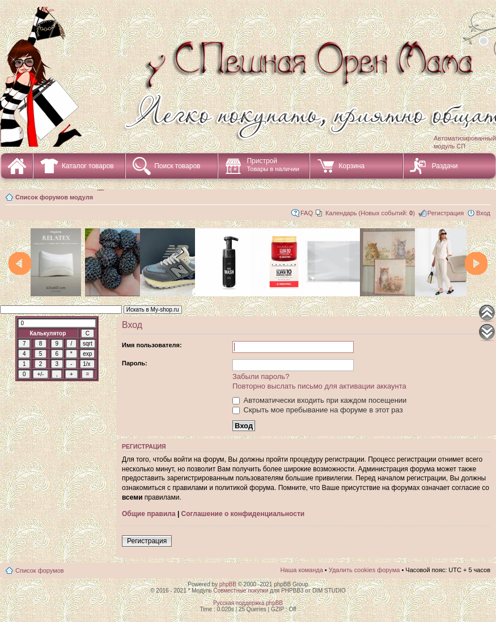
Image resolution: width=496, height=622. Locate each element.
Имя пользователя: (152, 345)
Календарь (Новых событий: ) (370, 213)
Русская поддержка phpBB (248, 603)
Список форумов (39, 570)
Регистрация (445, 213)
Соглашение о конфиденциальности (243, 514)
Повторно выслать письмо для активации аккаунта (319, 386)
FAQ (306, 213)
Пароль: (134, 363)
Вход (483, 213)
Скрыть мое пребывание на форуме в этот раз (317, 410)
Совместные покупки (240, 590)
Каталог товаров (88, 166)
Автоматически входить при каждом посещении (319, 400)
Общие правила (149, 514)
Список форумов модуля (54, 197)
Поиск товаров (177, 166)
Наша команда (301, 569)
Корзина (351, 166)
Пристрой (273, 164)
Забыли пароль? (260, 376)
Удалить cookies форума (364, 569)
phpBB (227, 584)
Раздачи (445, 166)
